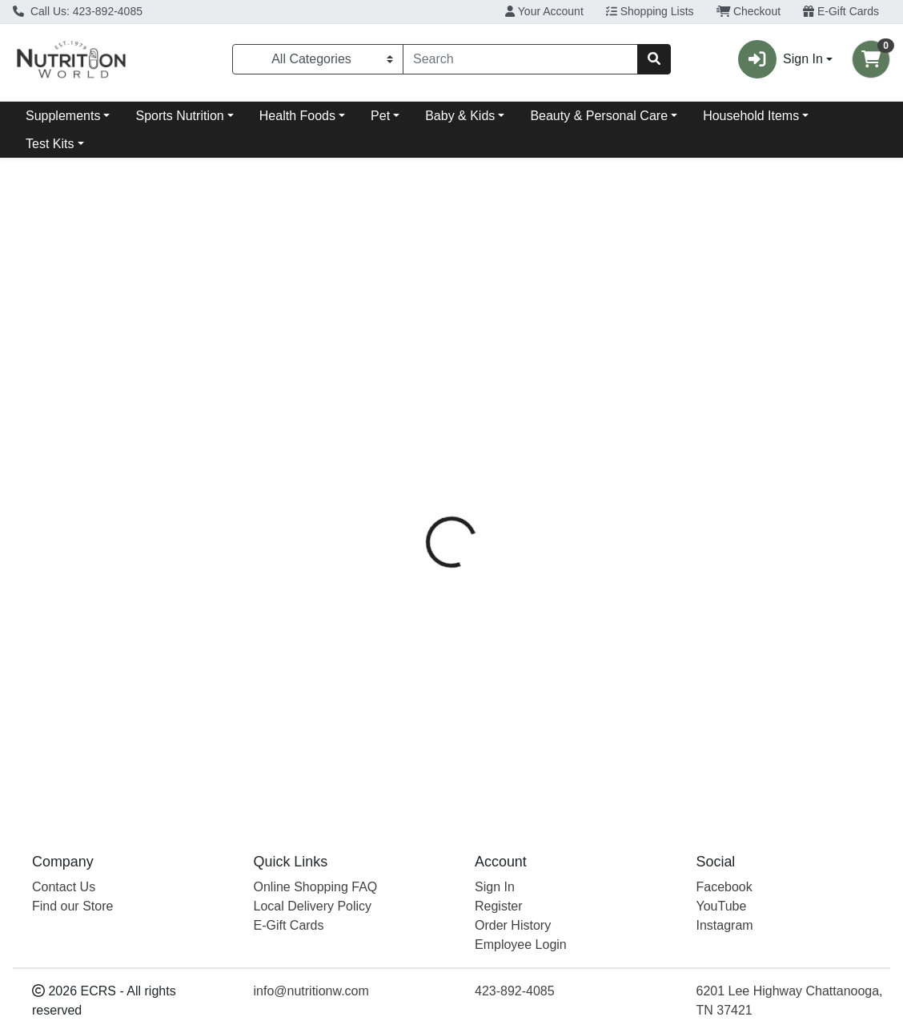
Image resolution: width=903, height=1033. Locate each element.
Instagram (724, 925)
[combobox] (520, 59)
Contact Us (63, 887)
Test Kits (50, 144)
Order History (513, 925)
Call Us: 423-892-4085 (77, 11)
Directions (493, 406)
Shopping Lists (650, 11)
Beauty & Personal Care (599, 116)
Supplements (63, 116)
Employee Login (521, 944)
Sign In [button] (780, 59)
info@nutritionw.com (311, 991)
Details (420, 406)
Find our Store (72, 906)
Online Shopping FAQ (316, 887)
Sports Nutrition (179, 116)
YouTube (721, 906)
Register (499, 906)
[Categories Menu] (317, 59)
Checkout (748, 11)
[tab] (420, 406)
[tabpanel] (639, 612)
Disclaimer (576, 406)
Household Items (751, 116)
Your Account (544, 11)
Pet (380, 116)
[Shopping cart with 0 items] (871, 59)
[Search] (520, 59)
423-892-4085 (515, 991)
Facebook (724, 887)
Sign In (495, 887)
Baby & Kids (460, 116)
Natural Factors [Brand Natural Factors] (577, 466)
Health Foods (297, 116)
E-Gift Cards (841, 11)
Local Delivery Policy (313, 906)
